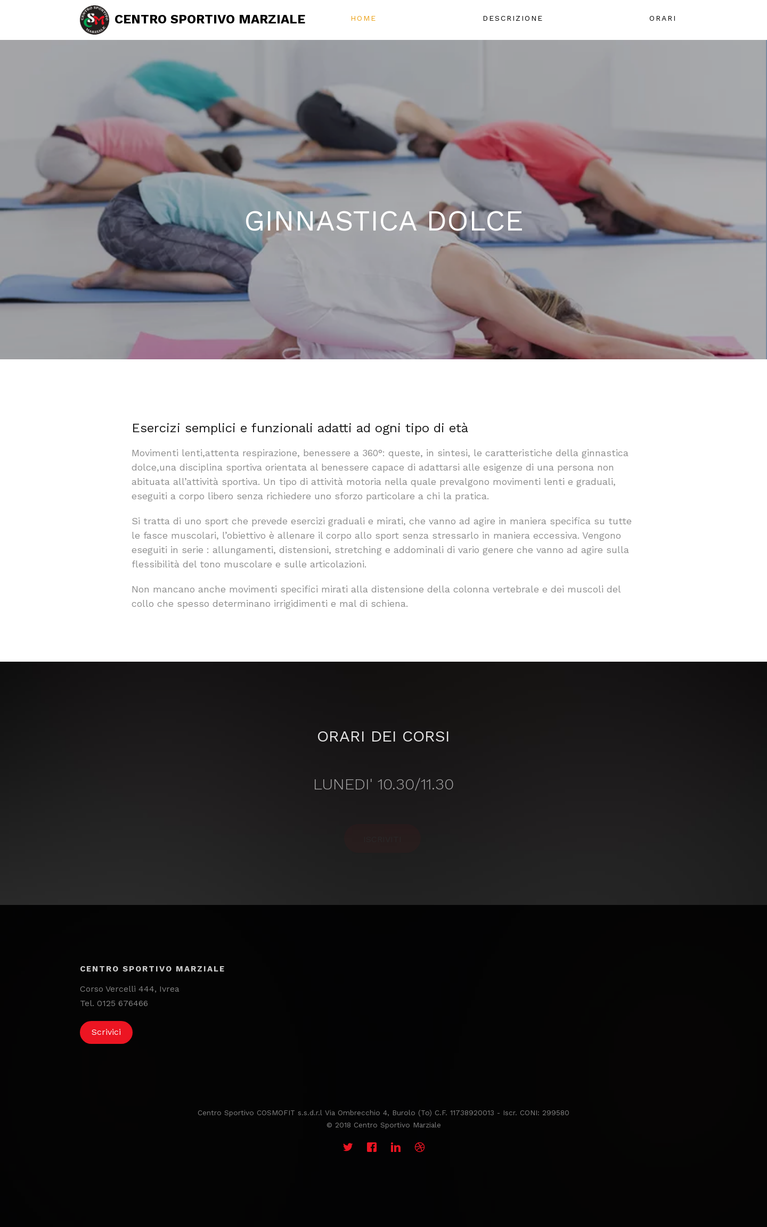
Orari (662, 18)
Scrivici (106, 1032)
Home (363, 18)
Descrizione (513, 18)
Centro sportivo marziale (210, 19)
